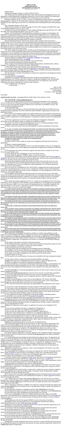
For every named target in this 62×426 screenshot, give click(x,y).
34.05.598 (34, 403)
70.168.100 (46, 57)
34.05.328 (33, 68)
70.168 (11, 352)
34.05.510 (24, 403)
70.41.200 (54, 156)
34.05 (16, 320)
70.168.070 (4, 158)
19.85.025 (20, 76)
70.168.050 (30, 57)
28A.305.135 (45, 67)
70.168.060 (37, 57)
